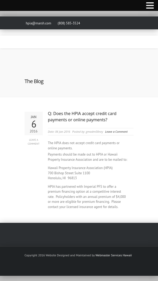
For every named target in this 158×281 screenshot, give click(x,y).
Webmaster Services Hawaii (113, 255)
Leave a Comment (34, 141)
